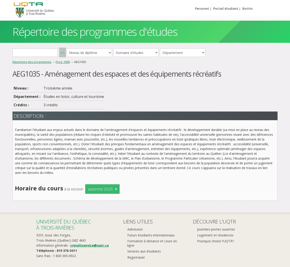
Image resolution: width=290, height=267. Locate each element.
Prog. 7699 (63, 62)
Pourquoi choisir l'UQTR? (215, 241)
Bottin (247, 8)
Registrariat (136, 257)
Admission (135, 229)
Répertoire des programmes (31, 62)
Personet (202, 8)
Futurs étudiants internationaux (151, 235)
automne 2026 (100, 189)
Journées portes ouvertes (216, 229)
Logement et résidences (215, 235)
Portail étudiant (225, 8)
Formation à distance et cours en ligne (152, 243)
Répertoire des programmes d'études (94, 31)
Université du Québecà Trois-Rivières (63, 224)
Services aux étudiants (144, 251)
